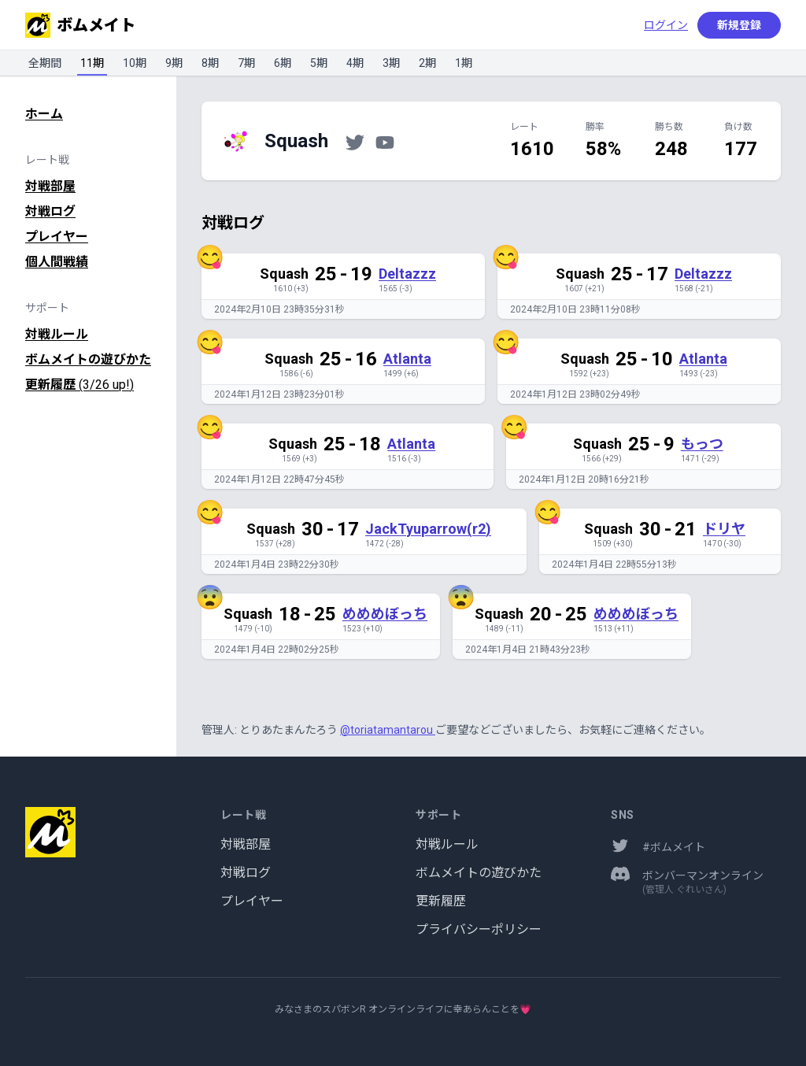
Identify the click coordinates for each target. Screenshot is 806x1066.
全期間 (44, 63)
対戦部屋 (50, 186)
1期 (463, 63)
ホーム (44, 113)
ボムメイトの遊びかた (88, 359)
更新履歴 (79, 384)
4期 (355, 63)
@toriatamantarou (387, 730)
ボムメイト (80, 25)
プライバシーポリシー (479, 929)
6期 (282, 63)
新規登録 (739, 25)
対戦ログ (50, 211)
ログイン (666, 25)
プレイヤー (56, 236)
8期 (210, 63)
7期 (246, 63)
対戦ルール (56, 334)
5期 (318, 63)
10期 (134, 63)
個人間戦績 (56, 261)
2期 (427, 63)
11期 (92, 63)
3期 (391, 63)
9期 (174, 63)
